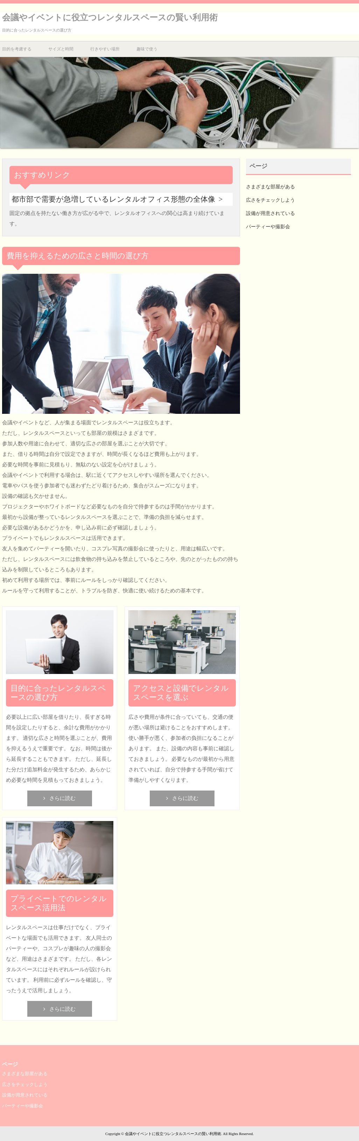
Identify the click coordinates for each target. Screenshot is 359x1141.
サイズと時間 (60, 49)
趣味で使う (146, 49)
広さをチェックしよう (270, 200)
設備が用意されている (270, 213)
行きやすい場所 (105, 49)
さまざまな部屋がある (270, 186)
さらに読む (62, 798)
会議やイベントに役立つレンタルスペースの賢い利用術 (110, 17)
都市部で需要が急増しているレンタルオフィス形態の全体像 (113, 199)
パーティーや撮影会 (268, 226)
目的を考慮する (16, 49)
